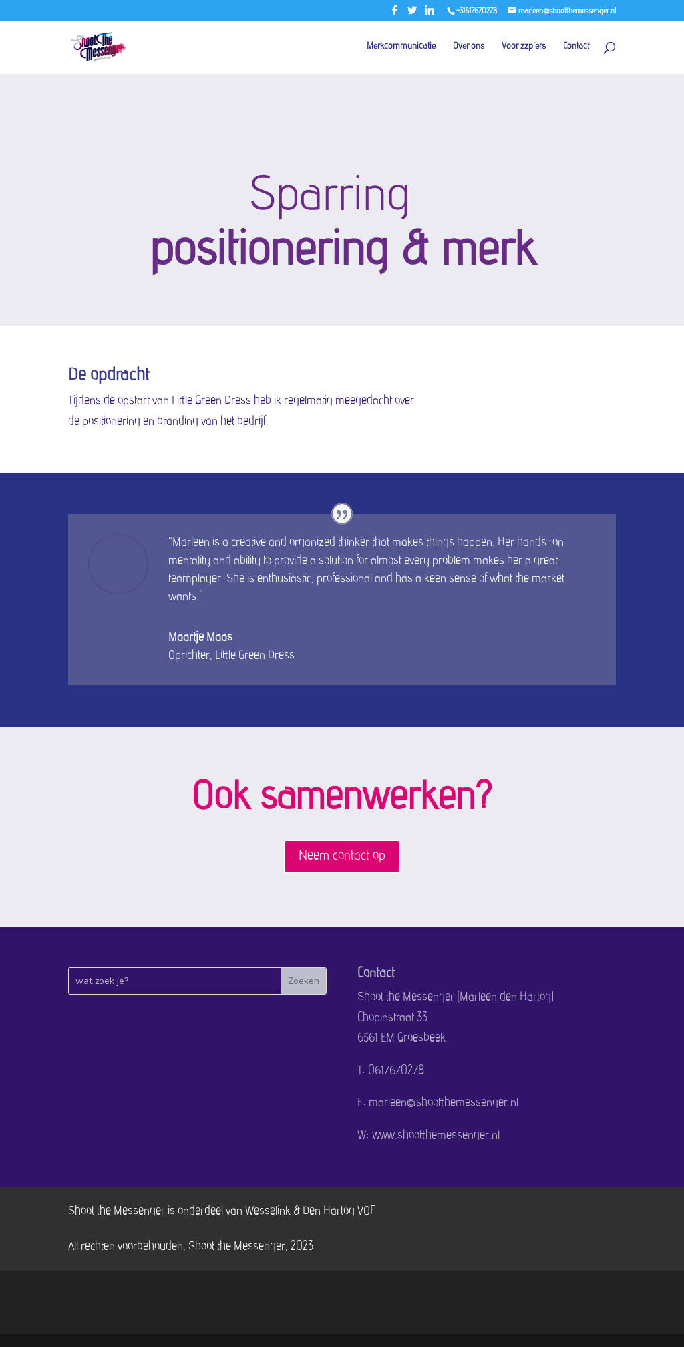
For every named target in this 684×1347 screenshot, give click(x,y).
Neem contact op (342, 856)
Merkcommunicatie (401, 46)
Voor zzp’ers (524, 46)
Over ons (468, 46)
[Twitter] (412, 13)
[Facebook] (394, 13)
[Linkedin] (429, 13)
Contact (576, 46)
